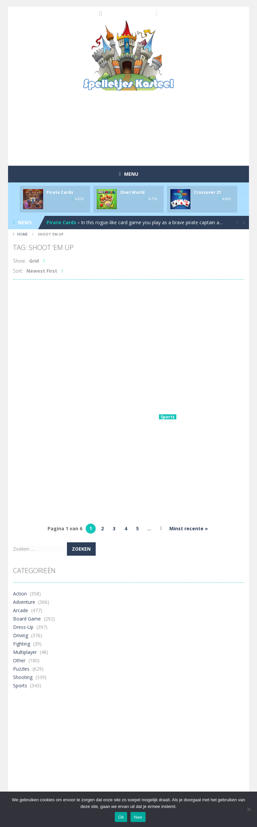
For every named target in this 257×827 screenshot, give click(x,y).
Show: (19, 261)
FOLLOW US (156, 13)
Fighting (21, 644)
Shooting (22, 677)
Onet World (132, 192)
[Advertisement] (135, 142)
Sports (168, 416)
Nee (138, 817)
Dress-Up (23, 627)
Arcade (20, 610)
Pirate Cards (60, 192)
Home (22, 234)
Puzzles (21, 669)
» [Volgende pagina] (161, 529)
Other (19, 660)
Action (20, 593)
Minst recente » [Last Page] (188, 528)
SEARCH (100, 13)
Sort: (18, 271)
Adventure (24, 602)
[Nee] (248, 809)
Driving (20, 635)
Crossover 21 (207, 192)
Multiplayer (25, 652)
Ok (121, 817)
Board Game (27, 618)
